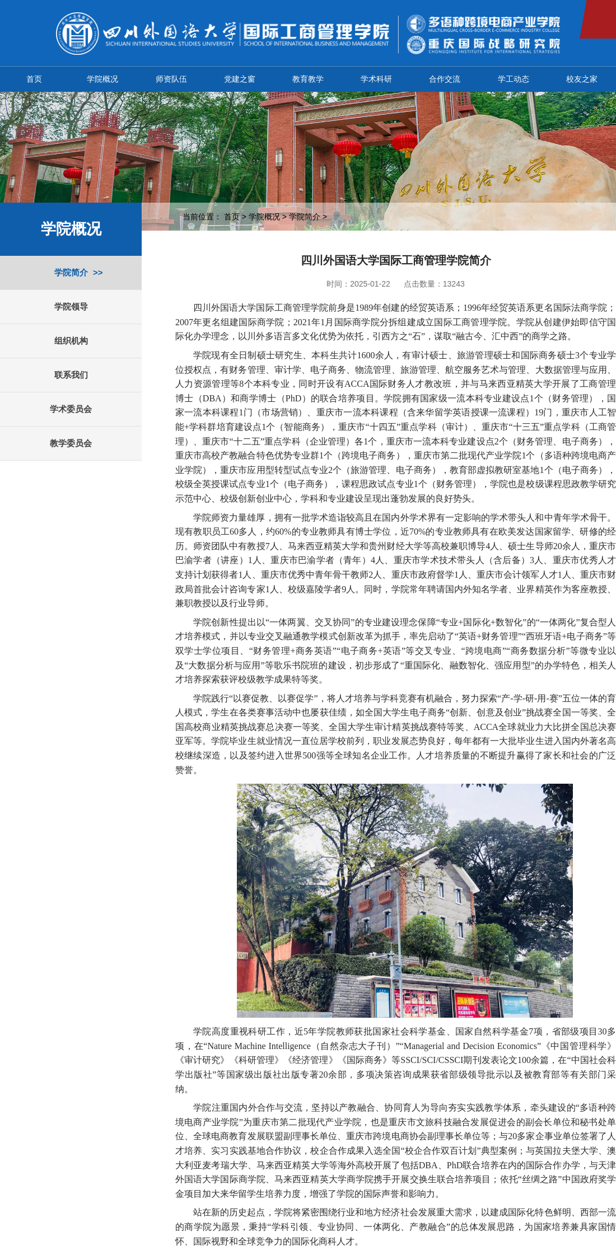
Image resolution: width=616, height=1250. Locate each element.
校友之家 (582, 78)
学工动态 (513, 78)
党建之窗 (239, 78)
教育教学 (308, 78)
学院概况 (102, 78)
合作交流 (444, 78)
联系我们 (71, 375)
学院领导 (71, 306)
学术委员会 (71, 409)
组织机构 (71, 340)
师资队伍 (171, 78)
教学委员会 (71, 443)
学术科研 (376, 78)
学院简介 (71, 272)
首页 (34, 78)
